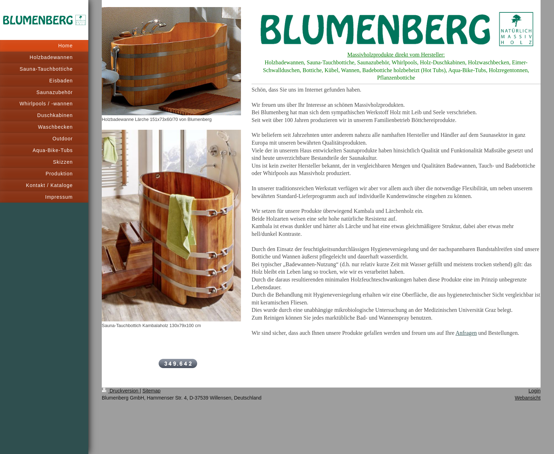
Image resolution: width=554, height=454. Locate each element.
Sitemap (151, 391)
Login (535, 391)
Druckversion (121, 391)
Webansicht (528, 398)
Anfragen (466, 333)
